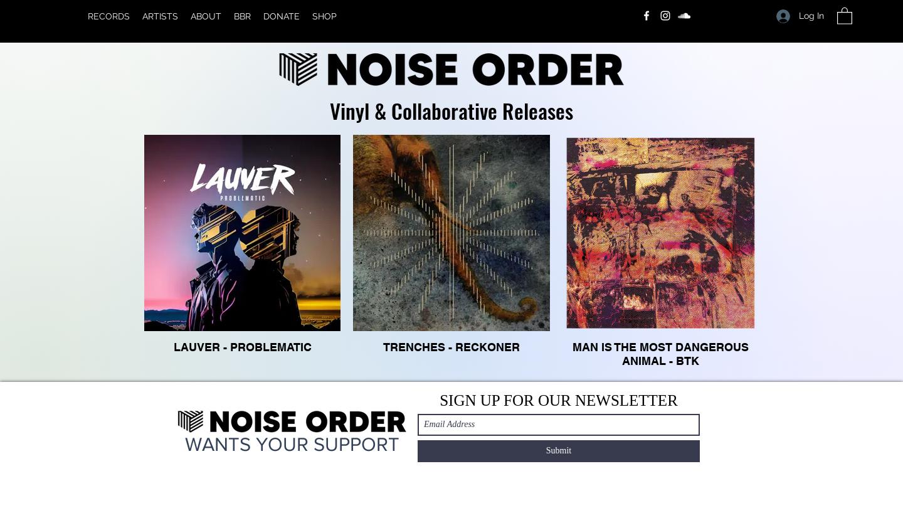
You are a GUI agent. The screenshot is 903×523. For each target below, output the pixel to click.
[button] (844, 15)
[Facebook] (646, 15)
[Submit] (559, 451)
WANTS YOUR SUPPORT (292, 444)
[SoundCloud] (684, 15)
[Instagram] (665, 15)
